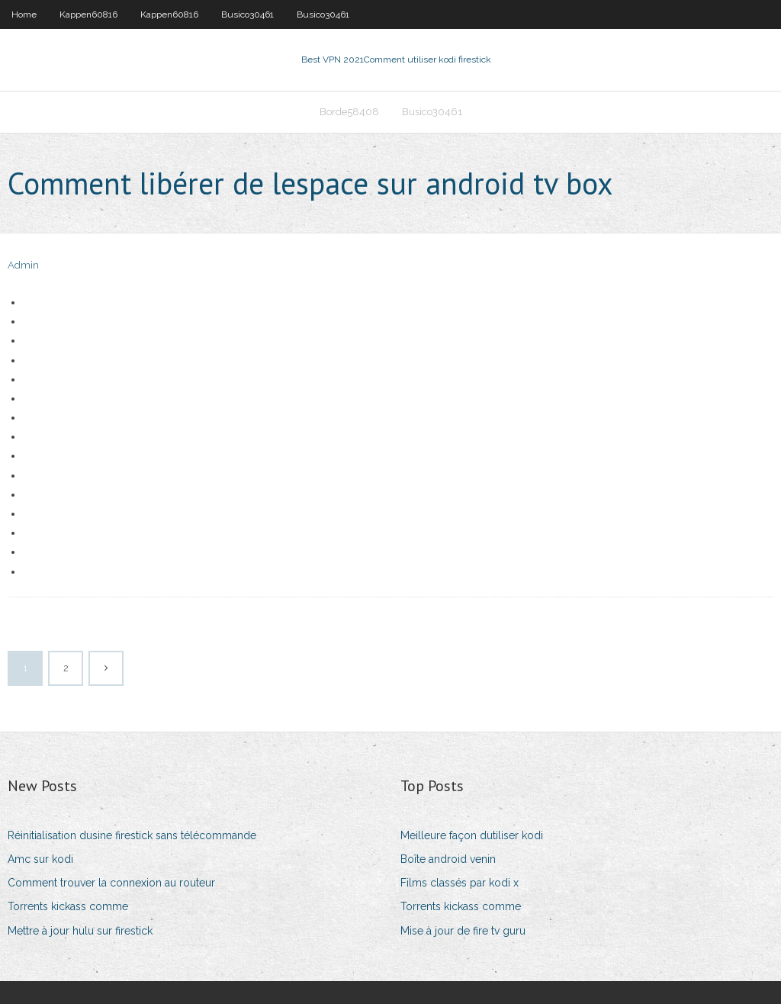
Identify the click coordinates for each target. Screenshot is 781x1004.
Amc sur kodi (40, 859)
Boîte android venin (448, 859)
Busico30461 (247, 14)
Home (24, 14)
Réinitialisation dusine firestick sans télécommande (132, 835)
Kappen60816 (88, 14)
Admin (23, 265)
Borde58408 (349, 111)
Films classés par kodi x (459, 883)
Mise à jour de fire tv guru (462, 931)
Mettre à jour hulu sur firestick (80, 931)
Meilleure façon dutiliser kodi (471, 835)
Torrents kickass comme (68, 906)
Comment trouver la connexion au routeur (111, 883)
